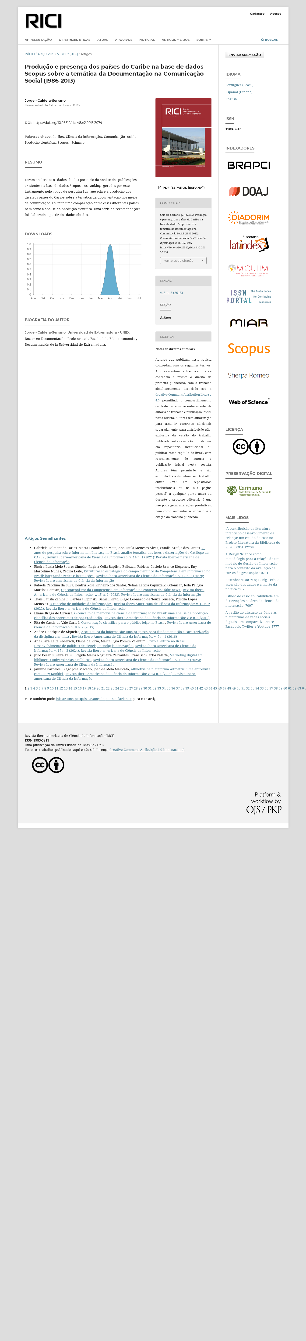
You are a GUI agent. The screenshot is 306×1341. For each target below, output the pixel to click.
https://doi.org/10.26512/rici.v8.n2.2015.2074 (67, 123)
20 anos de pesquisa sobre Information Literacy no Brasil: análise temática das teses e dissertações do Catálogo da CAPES (121, 552)
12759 (249, 547)
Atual (102, 40)
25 (122, 688)
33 (159, 688)
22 (108, 688)
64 (304, 688)
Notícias (147, 40)
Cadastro (257, 13)
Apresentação (38, 40)
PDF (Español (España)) (183, 187)
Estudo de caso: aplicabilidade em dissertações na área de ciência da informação (252, 601)
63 (299, 688)
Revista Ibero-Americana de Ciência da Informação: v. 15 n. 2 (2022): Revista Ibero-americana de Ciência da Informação (119, 592)
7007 (240, 589)
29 (140, 688)
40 (192, 688)
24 (117, 688)
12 (61, 688)
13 (66, 688)
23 (112, 688)
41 (196, 688)
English (231, 99)
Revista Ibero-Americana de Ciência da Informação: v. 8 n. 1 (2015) (157, 618)
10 (52, 688)
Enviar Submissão (245, 55)
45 (215, 688)
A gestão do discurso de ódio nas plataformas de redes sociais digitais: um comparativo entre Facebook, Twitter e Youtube (251, 619)
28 (136, 688)
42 (201, 688)
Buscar (269, 40)
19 (94, 688)
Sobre (203, 40)
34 (164, 688)
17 (84, 688)
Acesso (275, 13)
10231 (263, 573)
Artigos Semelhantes (45, 538)
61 (290, 688)
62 (294, 688)
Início (30, 54)
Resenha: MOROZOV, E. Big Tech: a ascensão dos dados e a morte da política (252, 584)
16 (80, 688)
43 (206, 688)
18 (89, 688)
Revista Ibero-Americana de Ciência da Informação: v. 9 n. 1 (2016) (124, 636)
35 (168, 688)
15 (75, 688)
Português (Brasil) (239, 85)
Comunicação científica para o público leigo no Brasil (123, 622)
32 (154, 688)
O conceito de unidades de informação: (81, 604)
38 (182, 688)
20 (98, 688)
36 (173, 688)
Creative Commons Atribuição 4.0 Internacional (146, 749)
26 (126, 688)
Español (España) (239, 92)
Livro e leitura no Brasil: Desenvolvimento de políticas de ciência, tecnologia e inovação (110, 643)
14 (70, 688)
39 (187, 688)
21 (103, 688)
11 (56, 688)
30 (145, 688)
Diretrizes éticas (74, 40)
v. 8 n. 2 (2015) (67, 54)
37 (178, 688)
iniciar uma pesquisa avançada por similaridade (94, 699)
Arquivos (123, 40)
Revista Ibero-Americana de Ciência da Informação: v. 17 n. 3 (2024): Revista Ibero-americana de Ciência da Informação (115, 648)
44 (210, 688)
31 (150, 688)
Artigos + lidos (176, 40)
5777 (275, 626)
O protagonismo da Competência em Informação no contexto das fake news (121, 590)
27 (131, 688)
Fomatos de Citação (178, 260)
